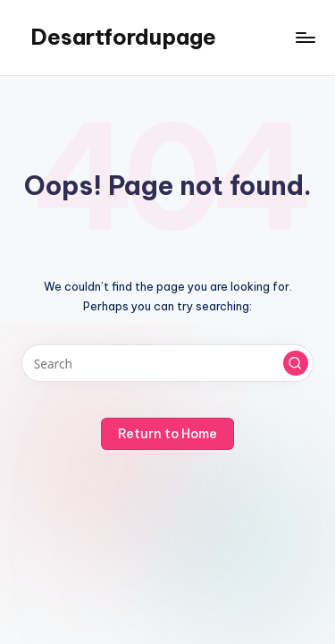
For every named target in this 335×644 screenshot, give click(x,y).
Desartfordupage (123, 36)
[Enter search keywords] (167, 363)
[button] (295, 363)
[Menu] (305, 37)
